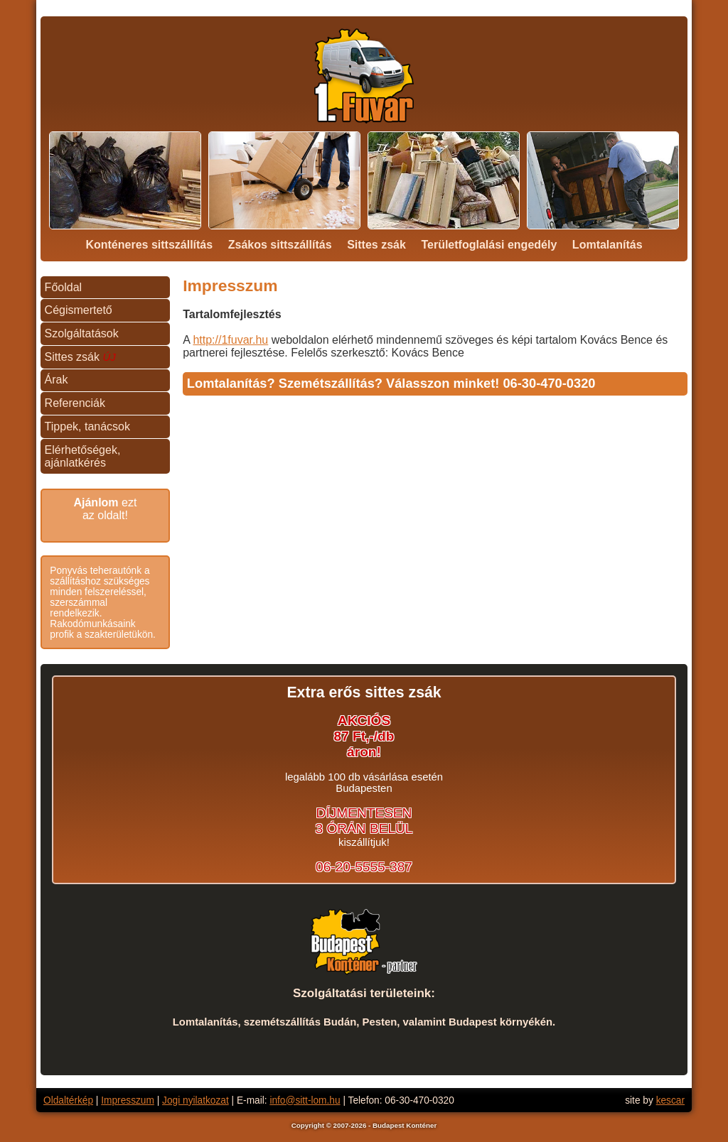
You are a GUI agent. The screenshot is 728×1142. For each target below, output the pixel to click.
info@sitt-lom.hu (304, 1100)
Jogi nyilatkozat (195, 1100)
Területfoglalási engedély (489, 245)
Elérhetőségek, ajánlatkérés (83, 456)
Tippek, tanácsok (87, 426)
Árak (56, 380)
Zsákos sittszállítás (280, 245)
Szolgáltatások (82, 333)
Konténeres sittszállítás (149, 245)
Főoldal (63, 287)
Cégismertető (78, 310)
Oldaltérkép (68, 1100)
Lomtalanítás (607, 245)
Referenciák (75, 403)
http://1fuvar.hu (230, 340)
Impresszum (127, 1100)
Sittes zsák (376, 245)
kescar (670, 1100)
